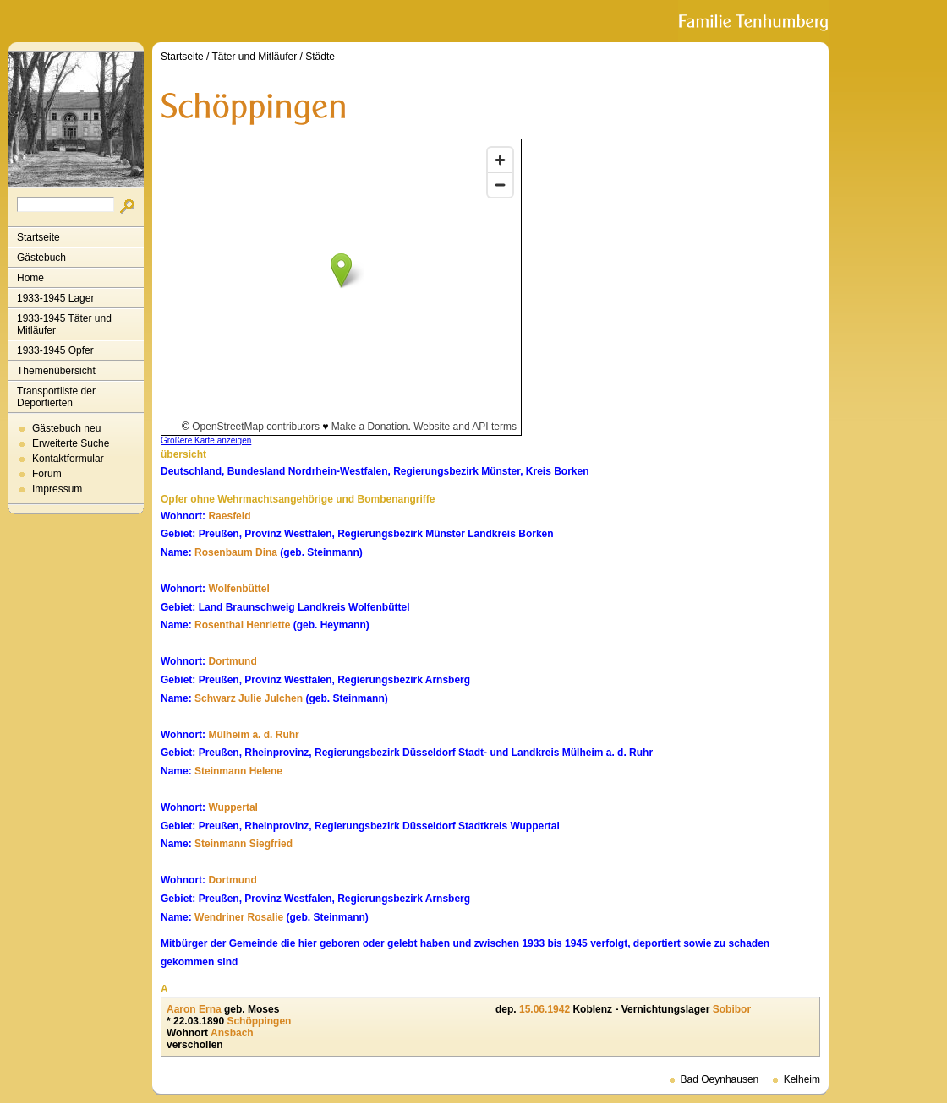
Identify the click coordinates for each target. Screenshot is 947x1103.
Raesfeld (229, 516)
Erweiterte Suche (70, 443)
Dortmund (232, 661)
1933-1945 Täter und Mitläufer (64, 324)
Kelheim (802, 1079)
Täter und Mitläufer (255, 56)
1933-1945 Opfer (55, 350)
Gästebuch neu (66, 428)
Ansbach (232, 1033)
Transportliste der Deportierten (56, 397)
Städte (320, 56)
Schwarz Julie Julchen (248, 698)
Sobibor (732, 1009)
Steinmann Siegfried (243, 844)
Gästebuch (41, 258)
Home (30, 278)
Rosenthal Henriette (242, 625)
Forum (47, 474)
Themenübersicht (56, 371)
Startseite (38, 237)
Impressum (57, 489)
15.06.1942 (544, 1009)
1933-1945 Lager (55, 298)
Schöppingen (259, 1021)
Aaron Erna (194, 1009)
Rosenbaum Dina (235, 552)
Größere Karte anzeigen (206, 440)
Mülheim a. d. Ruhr (253, 735)
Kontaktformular (68, 459)
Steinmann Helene (238, 771)
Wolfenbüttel (238, 589)
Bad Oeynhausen (720, 1079)
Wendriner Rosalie (238, 917)
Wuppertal (232, 807)
